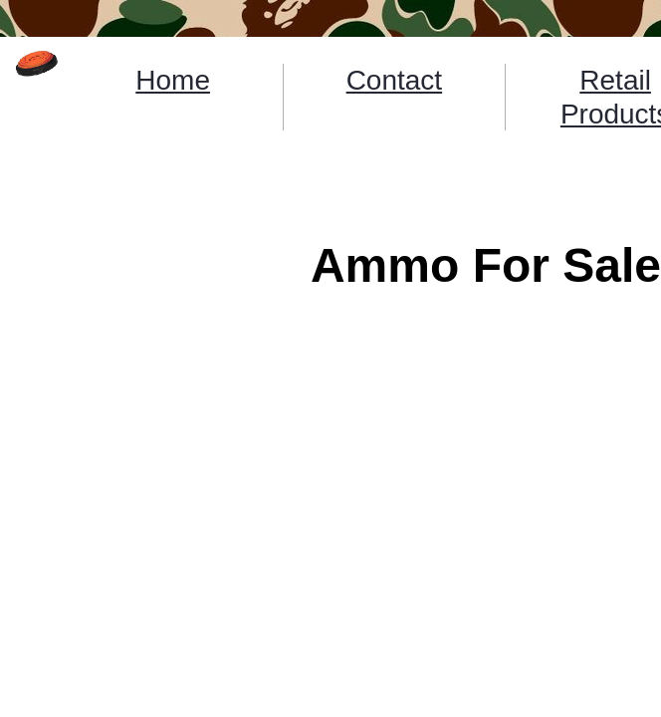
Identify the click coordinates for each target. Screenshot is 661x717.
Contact (394, 80)
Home (172, 80)
